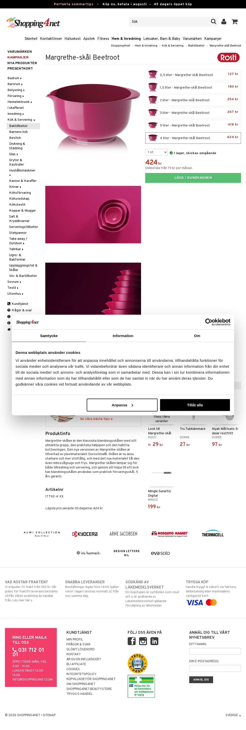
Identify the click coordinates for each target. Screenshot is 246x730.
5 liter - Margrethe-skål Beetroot (193, 125)
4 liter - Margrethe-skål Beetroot (193, 138)
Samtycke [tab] (49, 336)
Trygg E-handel (79, 694)
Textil (13, 288)
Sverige (233, 715)
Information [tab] (123, 336)
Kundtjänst (17, 304)
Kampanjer (213, 39)
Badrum (14, 78)
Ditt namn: (197, 644)
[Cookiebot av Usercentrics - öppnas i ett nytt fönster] (208, 322)
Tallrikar (16, 249)
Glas (14, 154)
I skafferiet (15, 108)
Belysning (16, 90)
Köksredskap (19, 199)
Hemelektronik (20, 102)
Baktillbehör (196, 46)
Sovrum (14, 282)
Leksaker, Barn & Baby (161, 39)
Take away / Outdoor (18, 241)
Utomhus (15, 294)
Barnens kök (18, 132)
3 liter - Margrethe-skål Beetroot (193, 113)
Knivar (15, 187)
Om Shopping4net (80, 684)
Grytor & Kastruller (16, 162)
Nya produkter (22, 63)
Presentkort (20, 69)
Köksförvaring (20, 193)
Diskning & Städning (17, 146)
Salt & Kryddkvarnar (19, 219)
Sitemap (49, 715)
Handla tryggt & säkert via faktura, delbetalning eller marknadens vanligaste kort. (213, 592)
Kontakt (73, 655)
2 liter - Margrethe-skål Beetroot (193, 100)
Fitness (103, 39)
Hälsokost (72, 39)
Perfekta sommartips (73, 4)
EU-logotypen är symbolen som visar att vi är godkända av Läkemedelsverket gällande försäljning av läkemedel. (153, 594)
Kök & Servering (173, 46)
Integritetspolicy (81, 674)
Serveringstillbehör (23, 227)
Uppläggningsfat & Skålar (23, 268)
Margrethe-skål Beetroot (225, 46)
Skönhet (31, 39)
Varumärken (192, 39)
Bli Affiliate (76, 664)
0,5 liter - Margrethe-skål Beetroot (193, 75)
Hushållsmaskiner (22, 172)
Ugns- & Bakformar (17, 257)
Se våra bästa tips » (96, 419)
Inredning (16, 114)
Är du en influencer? (83, 659)
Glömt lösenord (80, 650)
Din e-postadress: (204, 661)
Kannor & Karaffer (23, 181)
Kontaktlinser (51, 39)
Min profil (74, 640)
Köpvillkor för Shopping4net (91, 679)
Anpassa (122, 405)
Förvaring (16, 96)
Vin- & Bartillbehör (23, 276)
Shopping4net (120, 46)
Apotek (89, 39)
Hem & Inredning (126, 39)
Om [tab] (197, 336)
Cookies (73, 669)
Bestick (15, 138)
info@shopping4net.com (32, 680)
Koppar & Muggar (22, 211)
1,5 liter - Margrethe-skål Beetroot (193, 88)
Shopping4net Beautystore (89, 689)
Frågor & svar (19, 310)
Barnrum (15, 84)
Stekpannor (18, 233)
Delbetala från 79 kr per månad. (169, 168)
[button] (235, 21)
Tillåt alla (195, 405)
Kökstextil (17, 205)
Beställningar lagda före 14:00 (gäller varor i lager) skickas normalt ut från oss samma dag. (93, 589)
